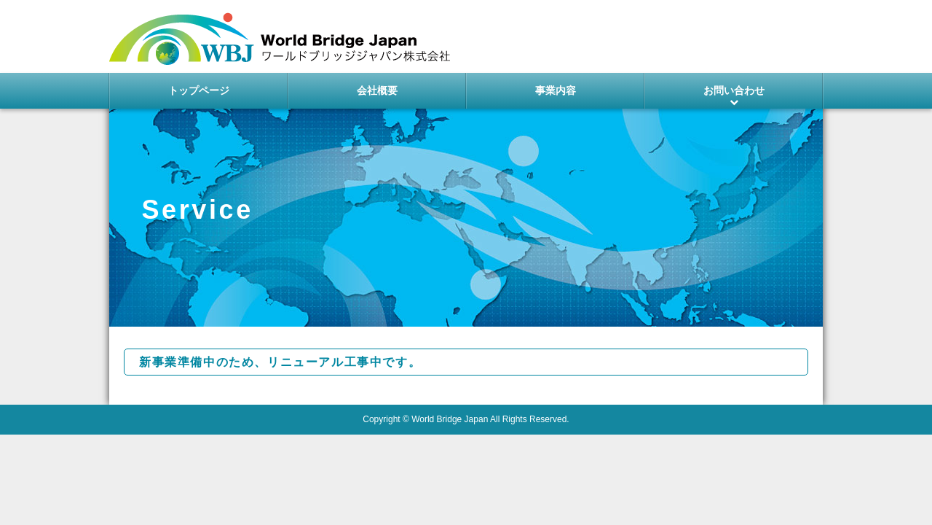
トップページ (198, 90)
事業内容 (555, 90)
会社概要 (377, 90)
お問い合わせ (734, 90)
